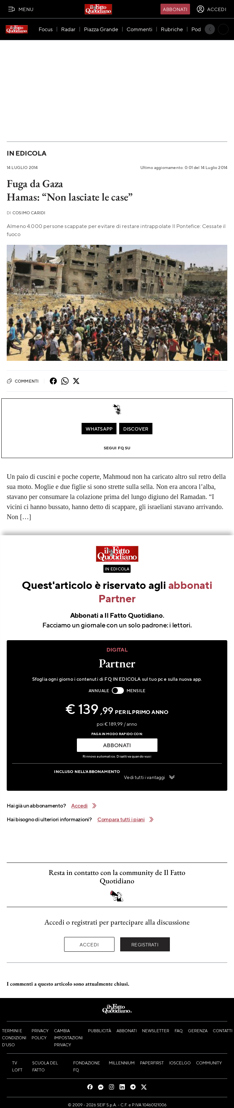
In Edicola (26, 153)
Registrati (144, 944)
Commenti (23, 381)
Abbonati (175, 9)
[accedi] (211, 9)
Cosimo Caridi (26, 212)
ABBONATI (117, 745)
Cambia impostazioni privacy (68, 1037)
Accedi (89, 944)
